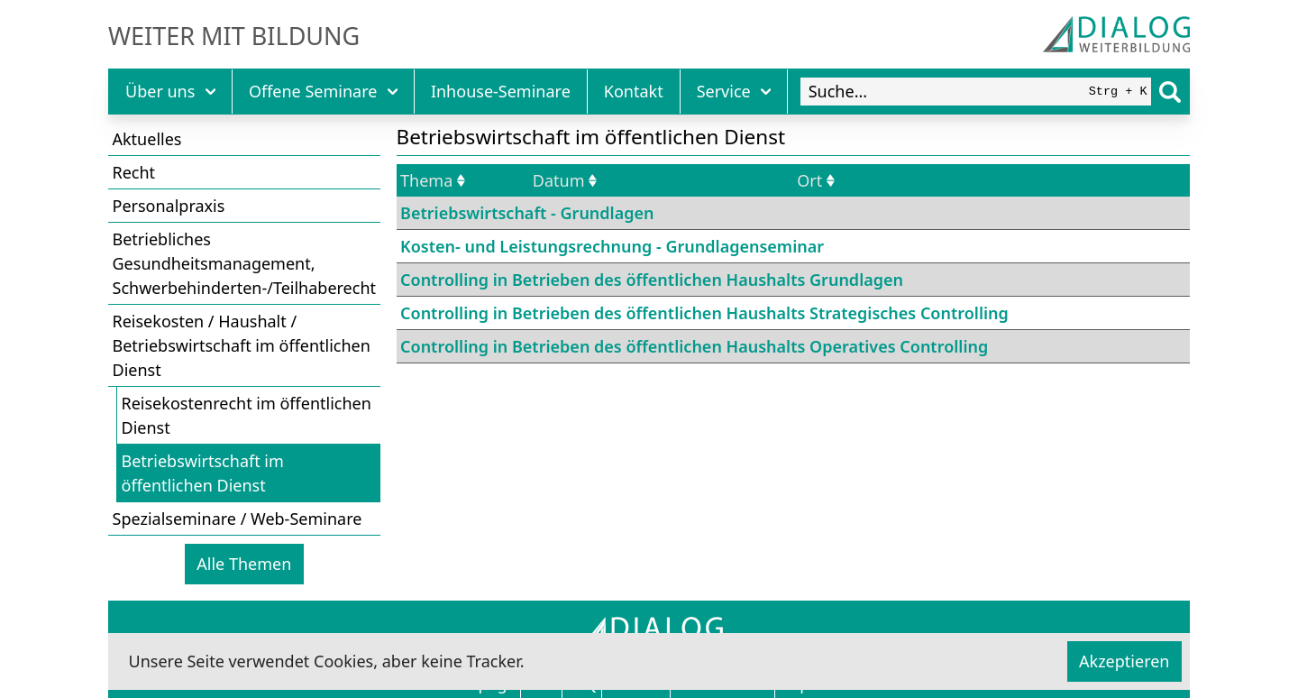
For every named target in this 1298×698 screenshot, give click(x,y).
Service (734, 91)
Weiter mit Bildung (234, 36)
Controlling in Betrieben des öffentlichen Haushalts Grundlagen (651, 279)
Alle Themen (244, 563)
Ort (816, 180)
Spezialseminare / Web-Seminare (237, 518)
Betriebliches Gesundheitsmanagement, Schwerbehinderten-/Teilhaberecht (245, 263)
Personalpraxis (169, 205)
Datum (565, 180)
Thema (432, 180)
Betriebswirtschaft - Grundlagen (527, 213)
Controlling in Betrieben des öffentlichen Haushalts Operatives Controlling (694, 346)
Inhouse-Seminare (501, 91)
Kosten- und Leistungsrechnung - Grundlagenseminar (612, 246)
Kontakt (633, 91)
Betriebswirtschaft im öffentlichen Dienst (203, 473)
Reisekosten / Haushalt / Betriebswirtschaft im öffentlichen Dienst (241, 345)
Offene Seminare (323, 91)
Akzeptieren (1124, 661)
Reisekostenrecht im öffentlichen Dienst (246, 415)
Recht (134, 172)
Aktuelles (147, 139)
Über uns (170, 91)
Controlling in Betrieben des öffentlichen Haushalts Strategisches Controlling (704, 313)
